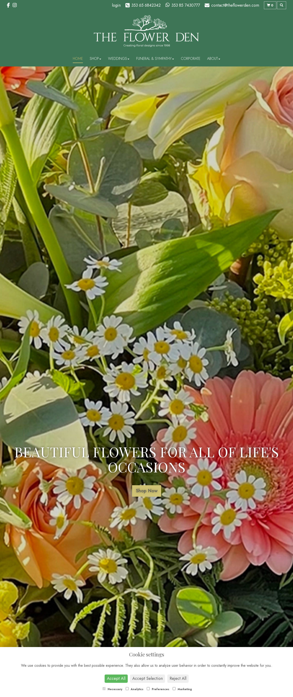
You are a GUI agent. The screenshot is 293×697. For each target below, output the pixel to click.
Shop (95, 58)
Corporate (190, 58)
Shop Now (146, 491)
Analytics (134, 689)
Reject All (178, 678)
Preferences (158, 689)
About (213, 58)
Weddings (118, 58)
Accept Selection (147, 678)
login (116, 5)
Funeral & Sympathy (155, 58)
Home (78, 58)
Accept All (116, 678)
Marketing (182, 689)
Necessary (112, 689)
